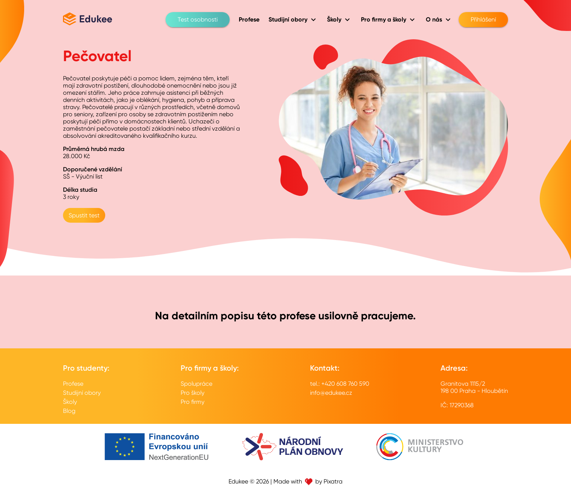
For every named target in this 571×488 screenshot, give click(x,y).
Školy (70, 401)
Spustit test (84, 215)
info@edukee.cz (331, 392)
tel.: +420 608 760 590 (339, 383)
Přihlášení (483, 19)
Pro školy (192, 392)
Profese (73, 383)
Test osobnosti (198, 19)
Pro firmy (192, 401)
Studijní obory (82, 392)
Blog (69, 410)
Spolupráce (196, 383)
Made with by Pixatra (307, 481)
